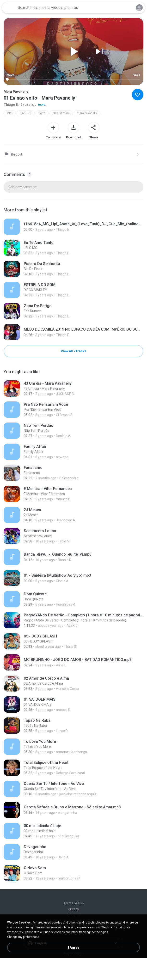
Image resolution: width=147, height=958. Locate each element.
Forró (42, 113)
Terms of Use (73, 903)
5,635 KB (25, 113)
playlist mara (61, 113)
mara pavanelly (87, 113)
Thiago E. (11, 105)
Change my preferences (23, 937)
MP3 (9, 113)
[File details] (73, 227)
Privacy (73, 909)
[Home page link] (9, 7)
